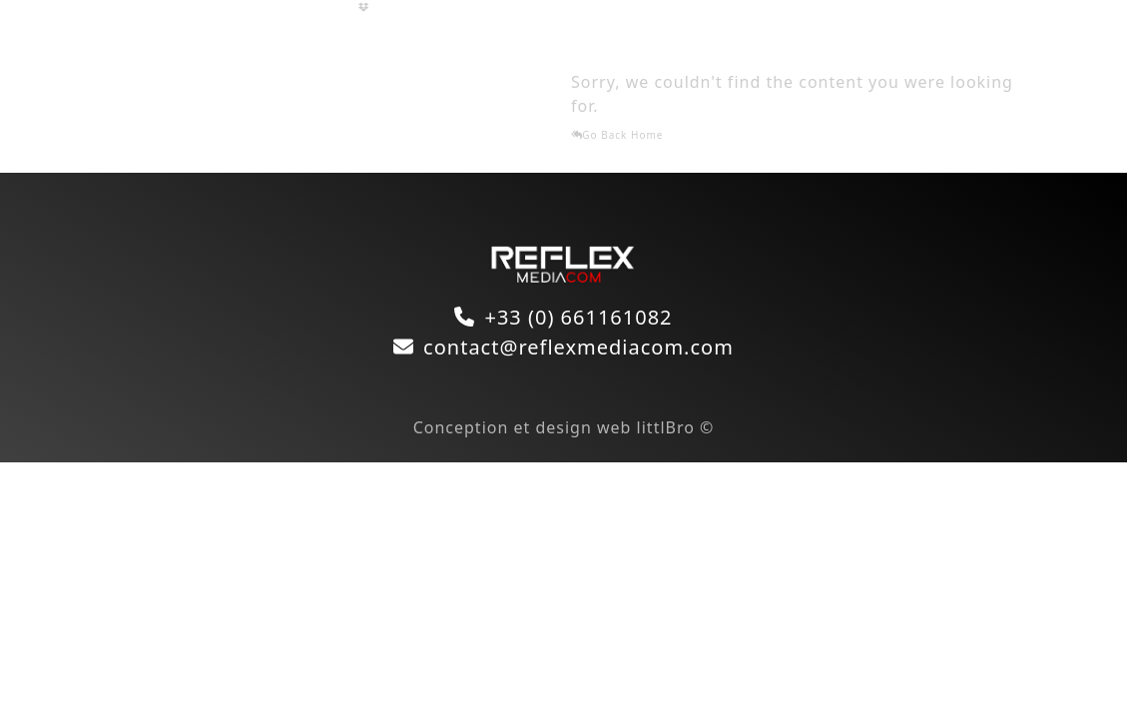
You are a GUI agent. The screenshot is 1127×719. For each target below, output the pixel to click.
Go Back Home (617, 135)
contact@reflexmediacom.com (578, 347)
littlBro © (676, 427)
